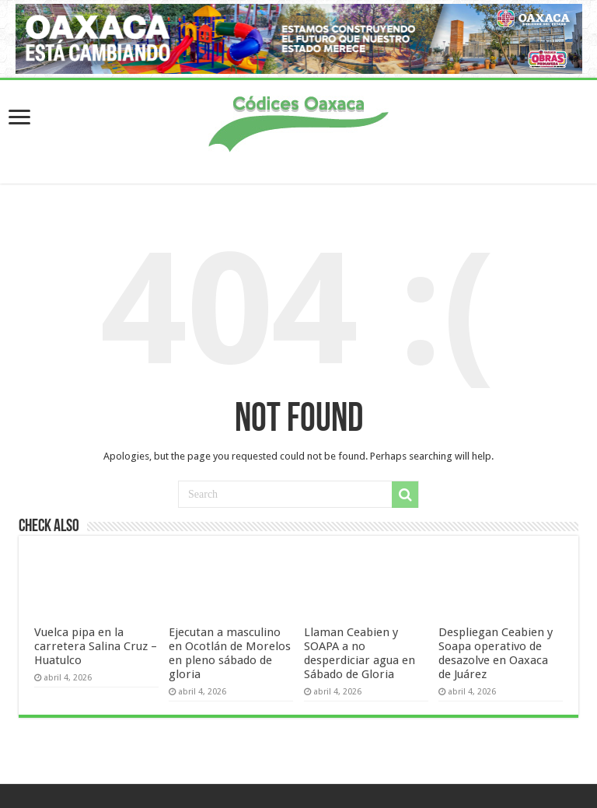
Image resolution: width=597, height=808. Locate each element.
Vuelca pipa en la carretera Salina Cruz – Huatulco (95, 646)
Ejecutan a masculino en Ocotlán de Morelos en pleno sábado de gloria (230, 653)
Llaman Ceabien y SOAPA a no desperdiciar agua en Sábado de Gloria (359, 653)
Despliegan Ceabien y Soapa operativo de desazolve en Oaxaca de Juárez (495, 653)
